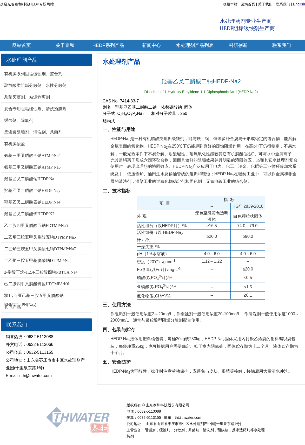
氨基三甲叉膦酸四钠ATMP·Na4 (32, 155)
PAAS (186, 393)
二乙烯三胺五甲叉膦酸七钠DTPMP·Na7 (40, 249)
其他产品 (12, 307)
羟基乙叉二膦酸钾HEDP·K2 (29, 214)
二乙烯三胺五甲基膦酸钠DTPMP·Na (37, 260)
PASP (200, 393)
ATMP (125, 393)
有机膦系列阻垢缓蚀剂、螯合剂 (33, 74)
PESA (215, 393)
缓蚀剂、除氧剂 (18, 120)
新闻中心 (92, 393)
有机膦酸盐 (14, 144)
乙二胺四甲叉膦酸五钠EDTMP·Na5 (36, 225)
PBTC (157, 393)
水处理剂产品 (121, 61)
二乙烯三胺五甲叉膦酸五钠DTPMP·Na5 (40, 237)
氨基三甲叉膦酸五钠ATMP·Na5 (32, 167)
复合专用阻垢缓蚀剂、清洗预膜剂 (35, 109)
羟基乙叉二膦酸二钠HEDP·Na (32, 190)
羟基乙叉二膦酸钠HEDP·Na (29, 179)
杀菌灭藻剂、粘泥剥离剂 (27, 97)
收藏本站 (230, 4)
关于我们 (265, 4)
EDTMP (141, 393)
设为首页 (248, 4)
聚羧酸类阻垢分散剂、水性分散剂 (35, 85)
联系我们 (283, 4)
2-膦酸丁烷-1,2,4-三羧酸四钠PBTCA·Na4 (40, 272)
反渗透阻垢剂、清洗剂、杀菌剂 (33, 132)
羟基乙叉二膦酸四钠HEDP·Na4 (32, 202)
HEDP (110, 393)
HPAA (171, 393)
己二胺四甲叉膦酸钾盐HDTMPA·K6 (36, 284)
